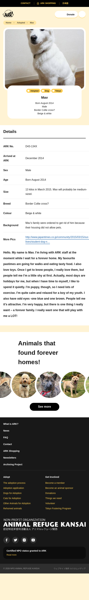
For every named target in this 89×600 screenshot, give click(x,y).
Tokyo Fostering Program (58, 508)
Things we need (53, 498)
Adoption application (13, 488)
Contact (7, 444)
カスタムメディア (78, 568)
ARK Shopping (11, 451)
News (6, 430)
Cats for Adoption (12, 498)
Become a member (55, 483)
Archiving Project (12, 464)
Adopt (6, 477)
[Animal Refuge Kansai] (9, 13)
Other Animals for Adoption (17, 503)
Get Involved (52, 477)
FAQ (5, 437)
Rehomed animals (12, 508)
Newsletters (9, 457)
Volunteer (50, 503)
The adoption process (14, 483)
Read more (12, 555)
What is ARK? (10, 424)
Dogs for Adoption (12, 493)
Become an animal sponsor (59, 488)
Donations (50, 493)
